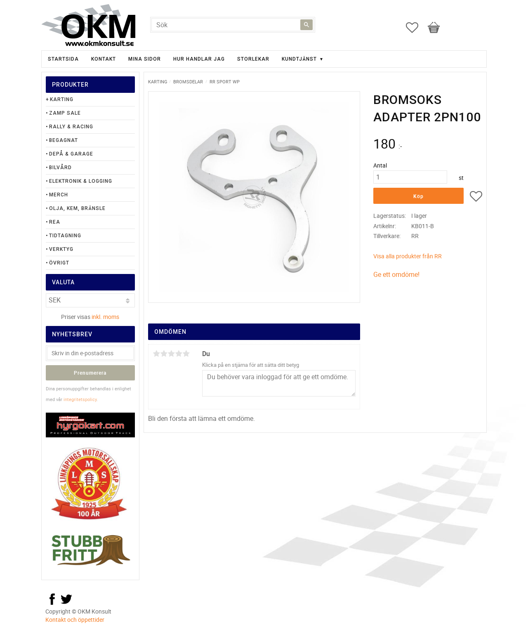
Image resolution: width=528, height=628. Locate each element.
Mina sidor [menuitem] (144, 59)
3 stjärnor (171, 353)
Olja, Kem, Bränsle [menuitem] (77, 208)
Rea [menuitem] (54, 222)
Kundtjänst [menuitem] (299, 59)
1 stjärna (156, 353)
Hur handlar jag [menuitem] (199, 59)
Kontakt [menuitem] (103, 59)
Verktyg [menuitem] (61, 249)
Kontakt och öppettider (74, 619)
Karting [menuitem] (61, 99)
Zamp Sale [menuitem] (65, 113)
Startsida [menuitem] (63, 59)
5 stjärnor (186, 353)
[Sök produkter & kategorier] (232, 24)
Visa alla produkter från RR (407, 256)
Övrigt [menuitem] (59, 263)
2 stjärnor (163, 353)
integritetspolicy (80, 399)
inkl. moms (105, 317)
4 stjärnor (178, 353)
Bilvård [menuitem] (60, 167)
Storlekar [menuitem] (253, 59)
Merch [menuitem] (58, 195)
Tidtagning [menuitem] (65, 235)
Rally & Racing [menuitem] (71, 127)
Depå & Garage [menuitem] (71, 154)
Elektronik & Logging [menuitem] (80, 181)
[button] (416, 27)
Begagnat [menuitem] (63, 140)
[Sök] (306, 24)
